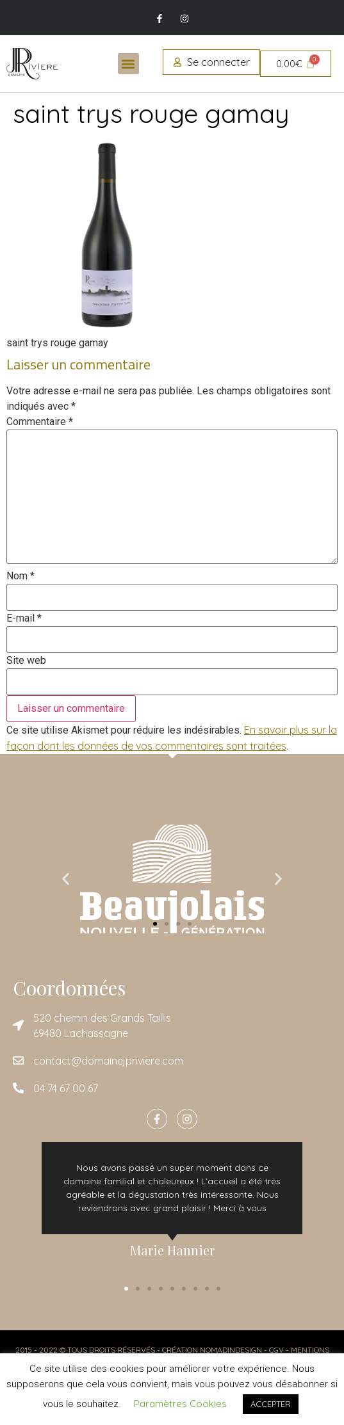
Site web (26, 661)
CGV (276, 1350)
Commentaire (39, 422)
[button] (128, 63)
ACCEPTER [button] (270, 1404)
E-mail (24, 618)
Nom (20, 576)
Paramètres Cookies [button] (180, 1403)
